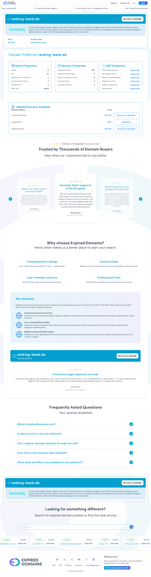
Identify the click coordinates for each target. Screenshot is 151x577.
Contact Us (125, 3)
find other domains (24, 358)
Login (143, 3)
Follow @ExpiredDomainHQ (117, 568)
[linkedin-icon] (94, 560)
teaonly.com (103, 544)
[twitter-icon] (72, 560)
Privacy (68, 565)
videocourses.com (132, 544)
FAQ (53, 565)
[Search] (131, 527)
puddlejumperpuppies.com (71, 544)
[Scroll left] (10, 199)
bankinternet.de (17, 129)
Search (114, 3)
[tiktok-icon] (86, 560)
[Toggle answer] (131, 424)
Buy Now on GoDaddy (126, 115)
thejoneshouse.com (8, 544)
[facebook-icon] (57, 560)
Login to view (135, 70)
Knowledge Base (92, 565)
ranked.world (16, 122)
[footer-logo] (25, 562)
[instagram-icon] (65, 560)
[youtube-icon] (79, 560)
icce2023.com (38, 544)
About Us (78, 565)
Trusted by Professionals (137, 8)
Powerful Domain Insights (46, 8)
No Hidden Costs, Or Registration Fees (91, 8)
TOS (60, 565)
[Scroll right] (140, 199)
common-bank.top (18, 115)
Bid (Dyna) (126, 122)
